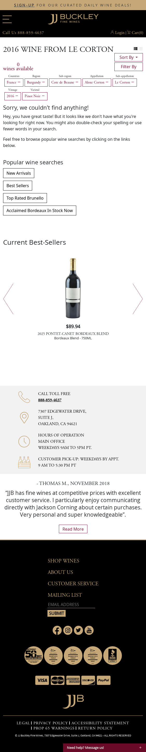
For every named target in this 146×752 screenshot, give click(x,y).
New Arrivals (18, 173)
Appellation (96, 76)
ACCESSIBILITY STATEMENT (100, 723)
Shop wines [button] (63, 561)
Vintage (12, 90)
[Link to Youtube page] (89, 630)
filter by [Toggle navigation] (128, 66)
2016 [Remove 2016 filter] (13, 96)
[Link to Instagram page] (67, 630)
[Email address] (71, 604)
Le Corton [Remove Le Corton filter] (125, 82)
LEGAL (23, 723)
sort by (127, 57)
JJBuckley (73, 19)
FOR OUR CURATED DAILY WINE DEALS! (73, 5)
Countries (13, 76)
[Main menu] (7, 19)
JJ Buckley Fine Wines (30, 735)
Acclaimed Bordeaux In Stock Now (39, 210)
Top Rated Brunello (25, 198)
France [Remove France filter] (14, 82)
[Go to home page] (73, 700)
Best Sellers (17, 185)
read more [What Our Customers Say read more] (73, 529)
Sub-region (65, 76)
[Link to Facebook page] (57, 630)
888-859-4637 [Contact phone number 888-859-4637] (49, 400)
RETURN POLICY (95, 728)
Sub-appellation (125, 76)
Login (119, 33)
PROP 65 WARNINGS (54, 728)
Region (36, 76)
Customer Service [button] (73, 584)
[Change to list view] (136, 49)
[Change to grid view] (141, 49)
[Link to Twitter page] (78, 630)
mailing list (65, 595)
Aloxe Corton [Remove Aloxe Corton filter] (97, 82)
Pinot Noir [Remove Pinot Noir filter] (35, 96)
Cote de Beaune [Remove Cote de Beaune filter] (65, 82)
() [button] (137, 33)
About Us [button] (60, 572)
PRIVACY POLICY (50, 723)
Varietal (35, 90)
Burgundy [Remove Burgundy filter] (36, 82)
